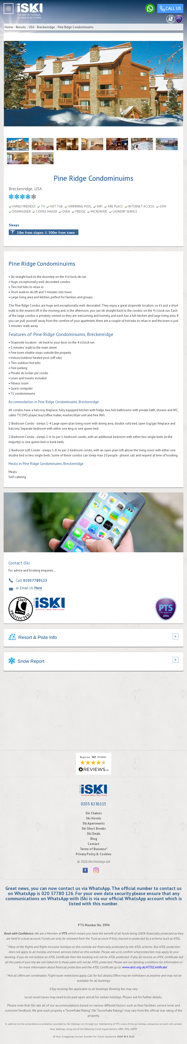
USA (31, 27)
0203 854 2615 (126, 1036)
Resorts (21, 27)
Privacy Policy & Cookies (93, 854)
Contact (93, 844)
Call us (170, 9)
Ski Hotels (93, 818)
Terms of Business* (93, 849)
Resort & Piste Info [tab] (33, 638)
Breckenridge (46, 27)
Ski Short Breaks (94, 828)
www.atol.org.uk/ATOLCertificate (144, 967)
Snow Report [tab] (26, 661)
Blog (93, 839)
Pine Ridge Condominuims (76, 27)
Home (9, 27)
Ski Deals (93, 834)
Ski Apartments (94, 823)
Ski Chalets (93, 813)
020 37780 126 (57, 893)
